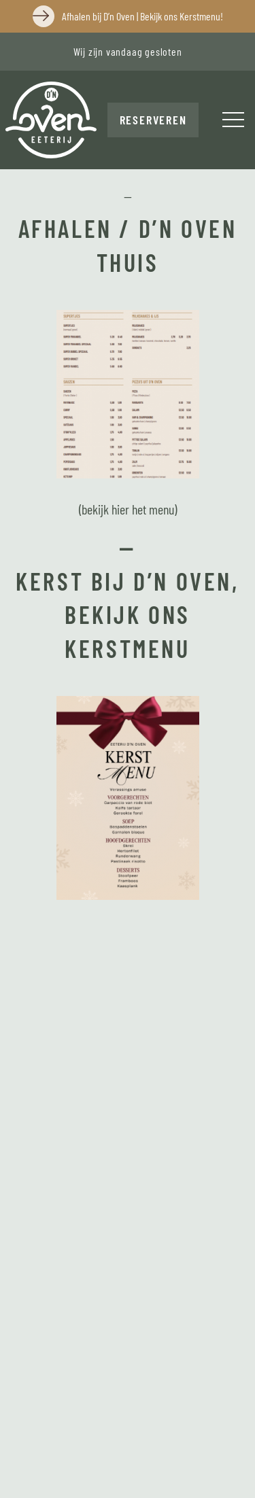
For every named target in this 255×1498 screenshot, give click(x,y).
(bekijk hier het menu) (128, 509)
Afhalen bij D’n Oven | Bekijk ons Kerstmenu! (142, 16)
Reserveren (153, 119)
